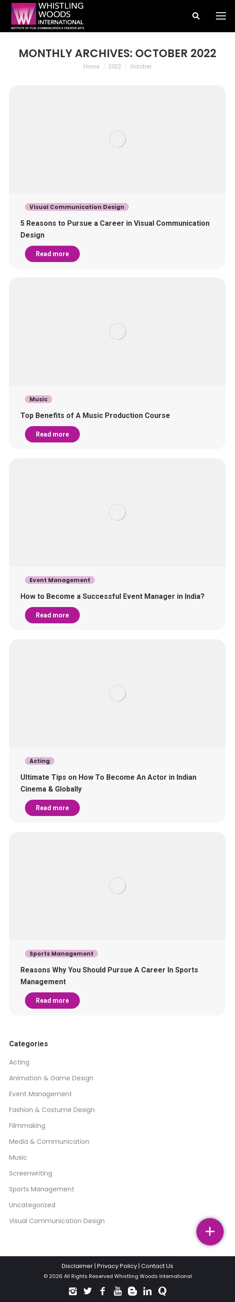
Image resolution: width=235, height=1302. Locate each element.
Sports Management (41, 1189)
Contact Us (157, 1266)
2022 (114, 66)
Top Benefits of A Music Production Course (95, 415)
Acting (19, 1062)
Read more (52, 253)
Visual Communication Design (57, 1220)
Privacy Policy (117, 1266)
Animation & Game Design (51, 1078)
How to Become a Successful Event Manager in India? (112, 596)
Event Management (40, 1093)
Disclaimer (77, 1266)
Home (91, 66)
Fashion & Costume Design (52, 1109)
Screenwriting (30, 1173)
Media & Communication (49, 1141)
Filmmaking (27, 1125)
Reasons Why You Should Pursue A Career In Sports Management (109, 976)
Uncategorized (32, 1205)
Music (18, 1157)
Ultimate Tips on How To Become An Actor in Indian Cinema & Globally (108, 783)
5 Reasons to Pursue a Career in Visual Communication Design (115, 229)
